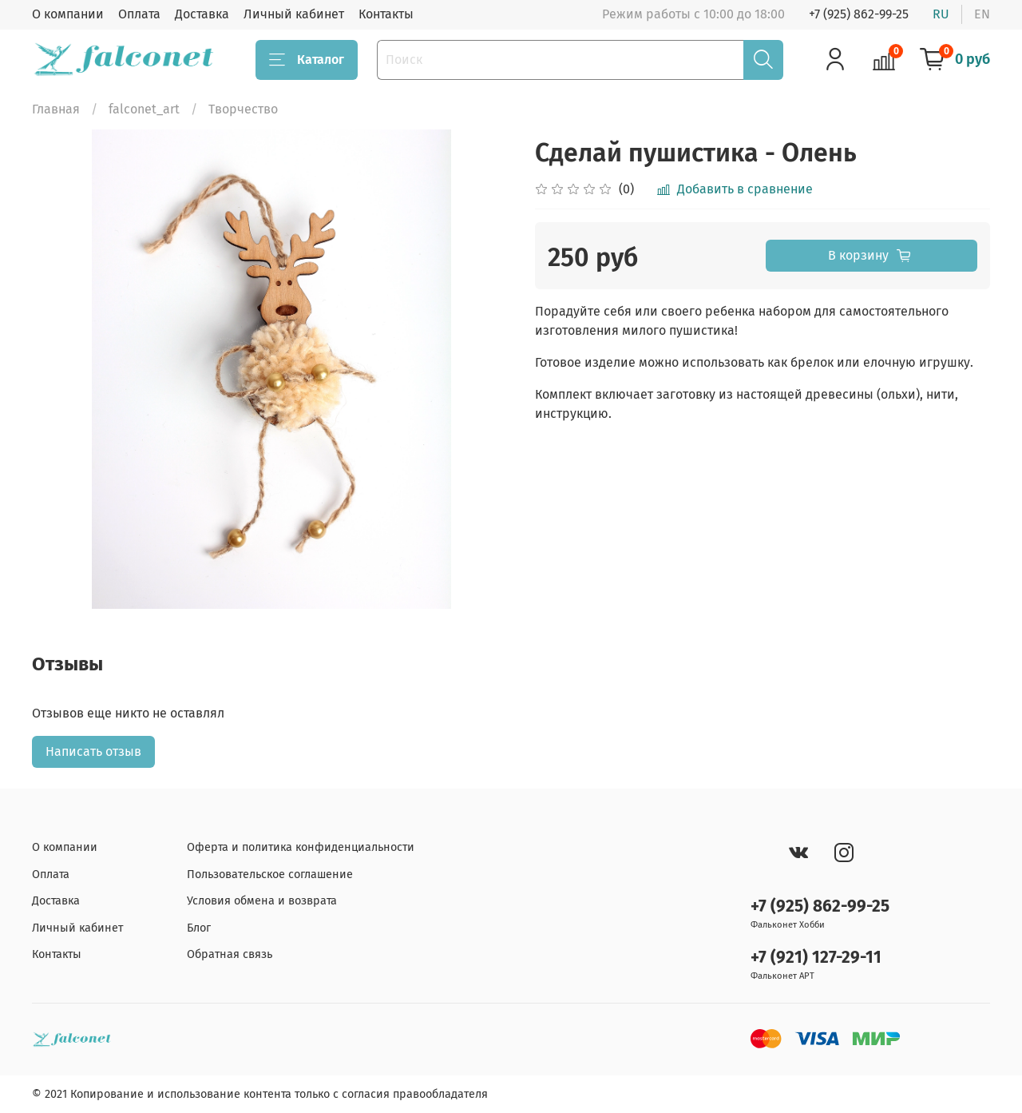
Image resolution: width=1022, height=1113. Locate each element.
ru (941, 14)
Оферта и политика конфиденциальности (300, 847)
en (982, 14)
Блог (199, 928)
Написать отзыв (93, 751)
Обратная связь (229, 954)
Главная (56, 109)
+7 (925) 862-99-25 (859, 14)
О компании (68, 14)
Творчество (243, 109)
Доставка (202, 14)
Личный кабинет (294, 14)
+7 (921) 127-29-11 (816, 958)
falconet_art (144, 109)
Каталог (306, 60)
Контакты (386, 14)
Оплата (139, 14)
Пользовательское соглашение (270, 874)
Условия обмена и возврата (262, 901)
